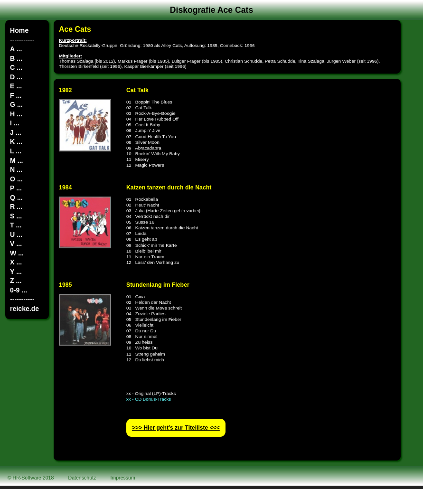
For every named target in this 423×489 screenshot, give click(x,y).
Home (19, 30)
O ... (16, 179)
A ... (16, 49)
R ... (16, 206)
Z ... (15, 280)
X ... (16, 262)
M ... (16, 160)
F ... (15, 95)
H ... (16, 114)
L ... (15, 151)
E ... (16, 86)
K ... (16, 141)
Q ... (16, 197)
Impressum (123, 477)
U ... (16, 234)
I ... (14, 123)
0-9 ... (18, 290)
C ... (16, 67)
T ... (15, 225)
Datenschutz (82, 477)
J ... (15, 132)
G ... (16, 104)
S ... (16, 216)
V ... (16, 243)
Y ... (16, 271)
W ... (17, 253)
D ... (16, 77)
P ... (16, 188)
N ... (16, 169)
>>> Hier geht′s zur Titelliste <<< (176, 427)
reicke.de (24, 308)
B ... (16, 58)
